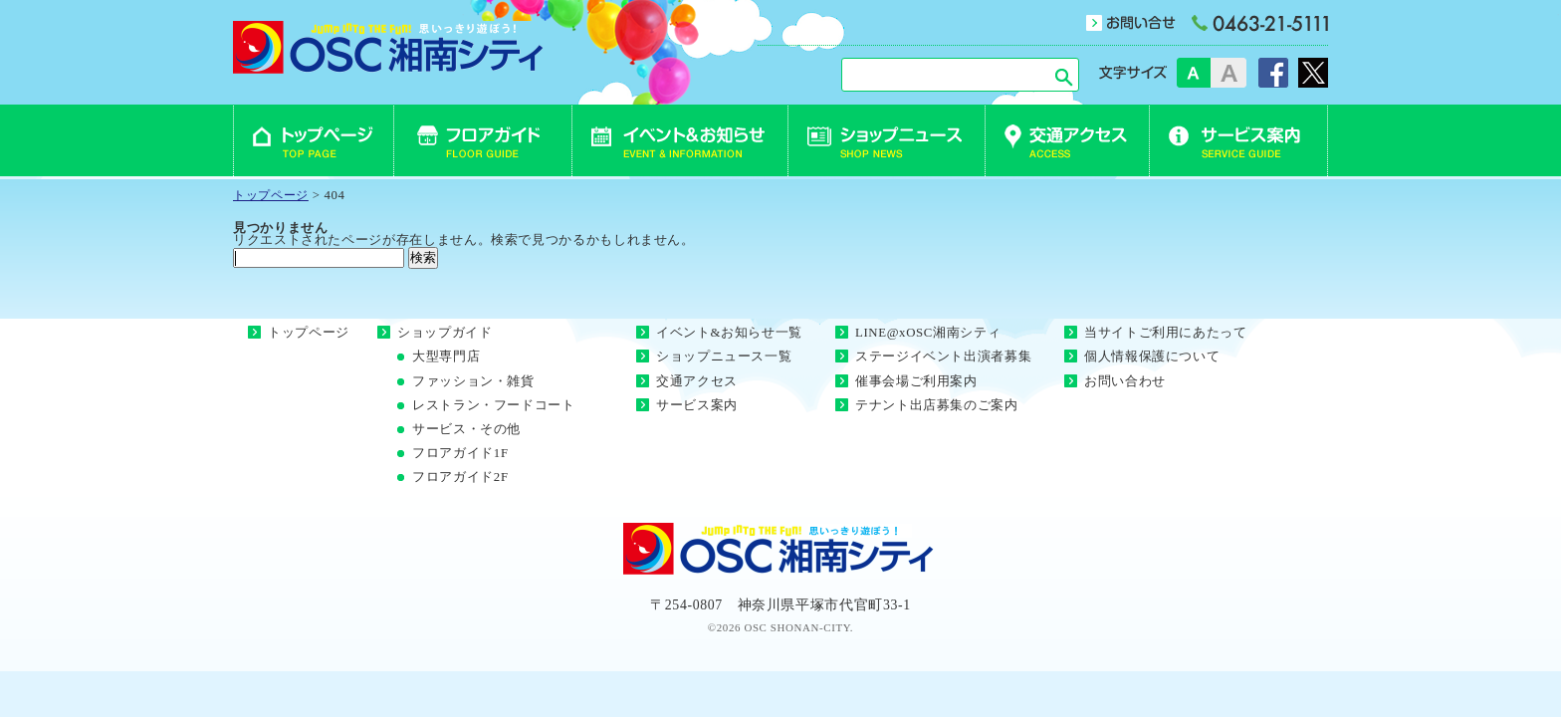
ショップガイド (444, 333)
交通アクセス (697, 381)
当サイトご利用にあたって (1165, 333)
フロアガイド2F (460, 477)
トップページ (308, 333)
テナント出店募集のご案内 (936, 405)
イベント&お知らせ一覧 (729, 333)
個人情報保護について (1152, 356)
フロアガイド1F (460, 453)
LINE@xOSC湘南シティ (928, 333)
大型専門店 (446, 356)
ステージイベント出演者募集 (943, 356)
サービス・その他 (466, 429)
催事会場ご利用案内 (916, 381)
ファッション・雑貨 (473, 381)
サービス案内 (697, 405)
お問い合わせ (1125, 381)
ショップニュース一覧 (723, 356)
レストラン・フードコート (493, 405)
